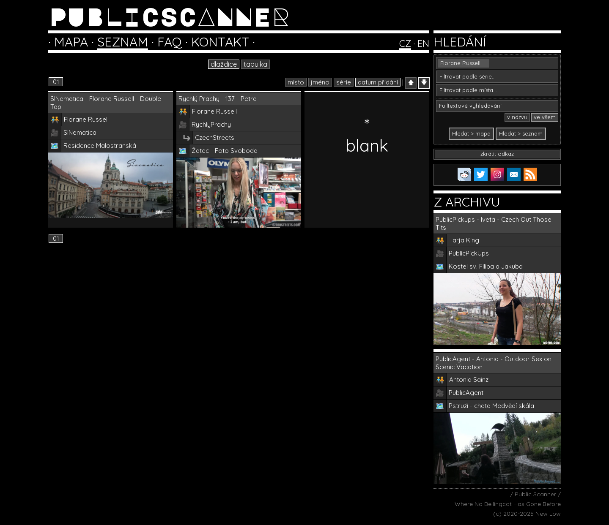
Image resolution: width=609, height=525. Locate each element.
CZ (405, 43)
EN (423, 43)
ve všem (545, 117)
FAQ (169, 42)
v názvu (517, 117)
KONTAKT (220, 42)
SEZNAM (122, 42)
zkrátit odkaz (497, 153)
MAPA (71, 42)
